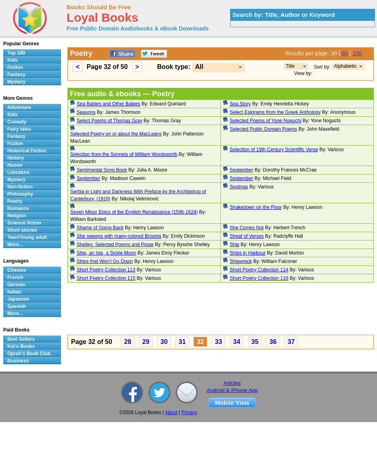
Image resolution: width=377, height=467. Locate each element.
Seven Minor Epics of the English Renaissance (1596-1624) (134, 212)
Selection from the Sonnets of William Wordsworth (123, 154)
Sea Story (240, 104)
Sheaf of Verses (247, 236)
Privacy (189, 412)
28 (127, 341)
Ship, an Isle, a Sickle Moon (106, 253)
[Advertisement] (186, 310)
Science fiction (24, 223)
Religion (16, 215)
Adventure (19, 107)
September (241, 170)
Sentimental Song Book (102, 170)
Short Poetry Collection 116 (259, 278)
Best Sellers (21, 339)
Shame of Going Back (100, 227)
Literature (18, 172)
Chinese (16, 270)
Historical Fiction (26, 151)
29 (145, 341)
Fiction (15, 67)
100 (357, 53)
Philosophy (20, 194)
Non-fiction (20, 187)
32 (200, 341)
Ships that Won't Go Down (105, 261)
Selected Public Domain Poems (263, 129)
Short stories (22, 230)
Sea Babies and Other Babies (108, 104)
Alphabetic (345, 66)
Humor (15, 165)
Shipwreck (241, 261)
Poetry (14, 201)
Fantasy (16, 74)
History (15, 158)
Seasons (86, 112)
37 (291, 341)
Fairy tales (19, 129)
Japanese (18, 299)
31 (182, 341)
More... (15, 244)
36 (273, 341)
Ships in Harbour (247, 253)
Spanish (16, 306)
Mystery (16, 82)
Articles (232, 383)
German (16, 284)
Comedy (16, 122)
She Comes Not (247, 227)
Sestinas (239, 187)
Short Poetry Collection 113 (106, 270)
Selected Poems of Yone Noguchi (265, 120)
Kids (12, 60)
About (171, 412)
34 (236, 341)
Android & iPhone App (232, 390)
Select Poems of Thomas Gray (109, 120)
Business (18, 361)
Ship (234, 244)
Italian (14, 292)
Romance (18, 208)
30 (164, 341)
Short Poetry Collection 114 (259, 270)
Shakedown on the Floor (256, 207)
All (199, 66)
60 (345, 53)
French (15, 277)
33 (218, 341)
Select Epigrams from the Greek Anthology (275, 112)
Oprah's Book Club (29, 353)
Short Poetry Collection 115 (106, 278)
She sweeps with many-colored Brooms (119, 236)
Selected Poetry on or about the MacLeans (115, 134)
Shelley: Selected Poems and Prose (115, 244)
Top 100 (16, 53)
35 (255, 341)
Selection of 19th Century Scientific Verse (274, 149)
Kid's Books (21, 346)
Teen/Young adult (27, 237)
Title (290, 66)
